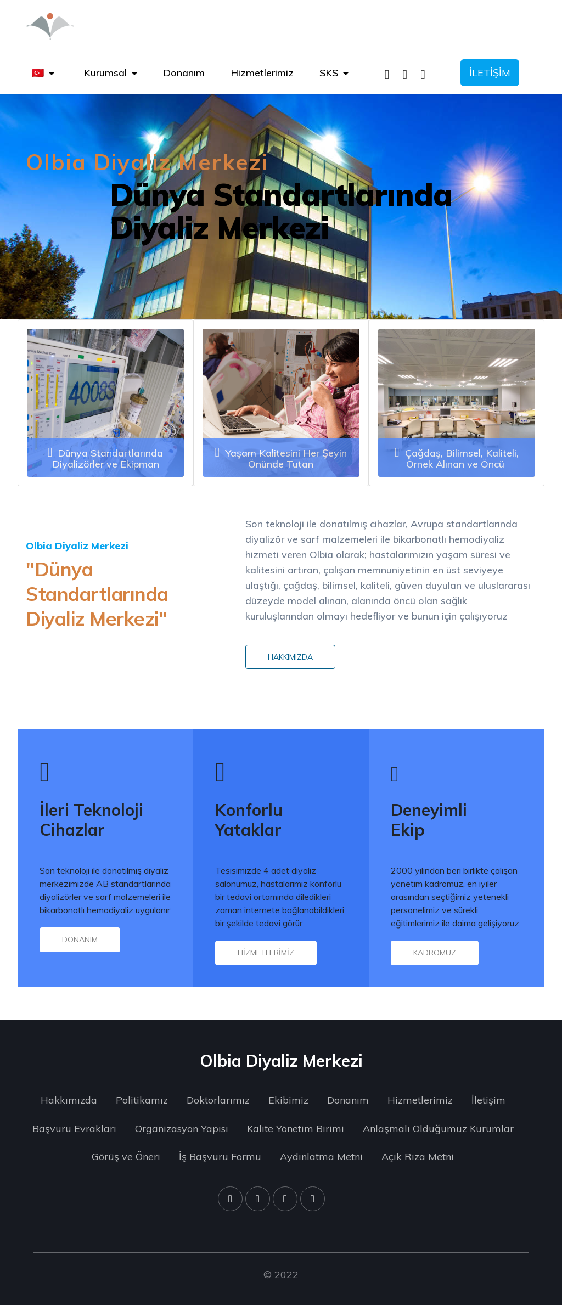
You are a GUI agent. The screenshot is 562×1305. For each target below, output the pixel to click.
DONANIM (80, 939)
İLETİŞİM (489, 72)
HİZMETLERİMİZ (266, 953)
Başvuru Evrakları (74, 1128)
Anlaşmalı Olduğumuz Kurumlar (438, 1128)
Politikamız (142, 1100)
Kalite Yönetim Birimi (295, 1128)
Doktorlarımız (218, 1100)
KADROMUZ (434, 953)
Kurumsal (105, 72)
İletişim (488, 1100)
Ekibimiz (288, 1100)
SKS (328, 72)
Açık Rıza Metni (417, 1156)
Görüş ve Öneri (126, 1156)
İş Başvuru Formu (220, 1156)
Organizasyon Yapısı (181, 1128)
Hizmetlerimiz (262, 72)
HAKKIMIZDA (290, 657)
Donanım (184, 72)
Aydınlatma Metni (321, 1156)
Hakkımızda (69, 1100)
